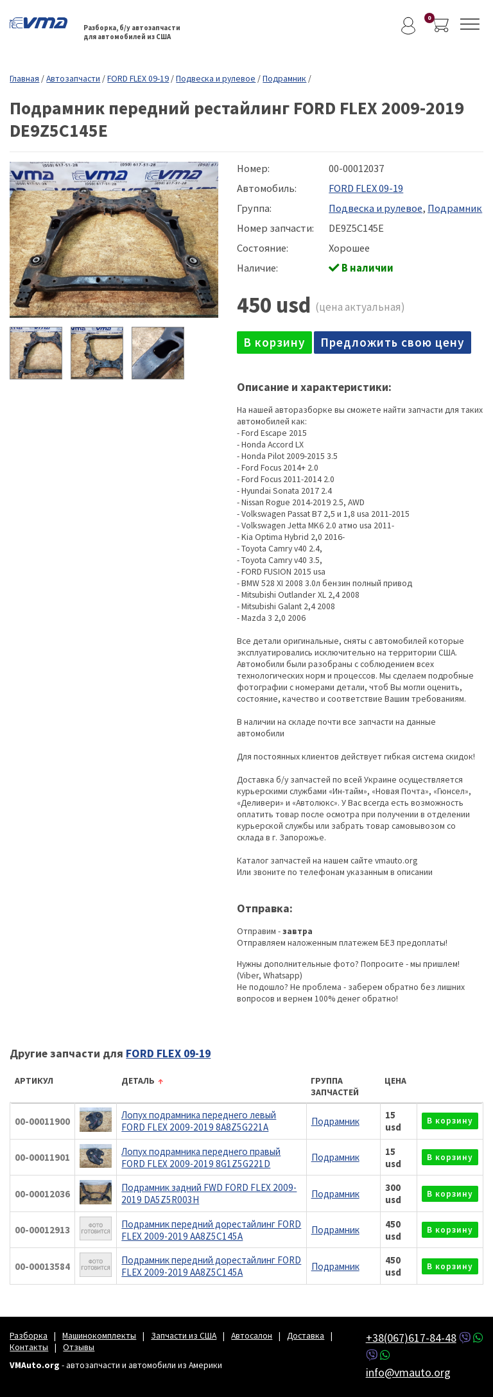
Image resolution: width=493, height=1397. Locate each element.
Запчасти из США (183, 1335)
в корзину (274, 342)
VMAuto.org (42, 22)
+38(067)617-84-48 (411, 1337)
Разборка (29, 1335)
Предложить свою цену (392, 342)
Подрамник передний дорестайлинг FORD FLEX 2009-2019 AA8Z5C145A (211, 1230)
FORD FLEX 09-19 (138, 78)
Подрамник (284, 78)
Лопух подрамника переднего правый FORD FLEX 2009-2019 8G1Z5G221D (201, 1157)
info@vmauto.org (408, 1372)
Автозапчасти (73, 78)
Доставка (305, 1335)
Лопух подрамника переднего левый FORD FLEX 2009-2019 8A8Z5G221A (198, 1121)
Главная (24, 78)
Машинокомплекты (99, 1335)
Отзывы (78, 1347)
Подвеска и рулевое (215, 78)
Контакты (29, 1347)
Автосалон (251, 1335)
